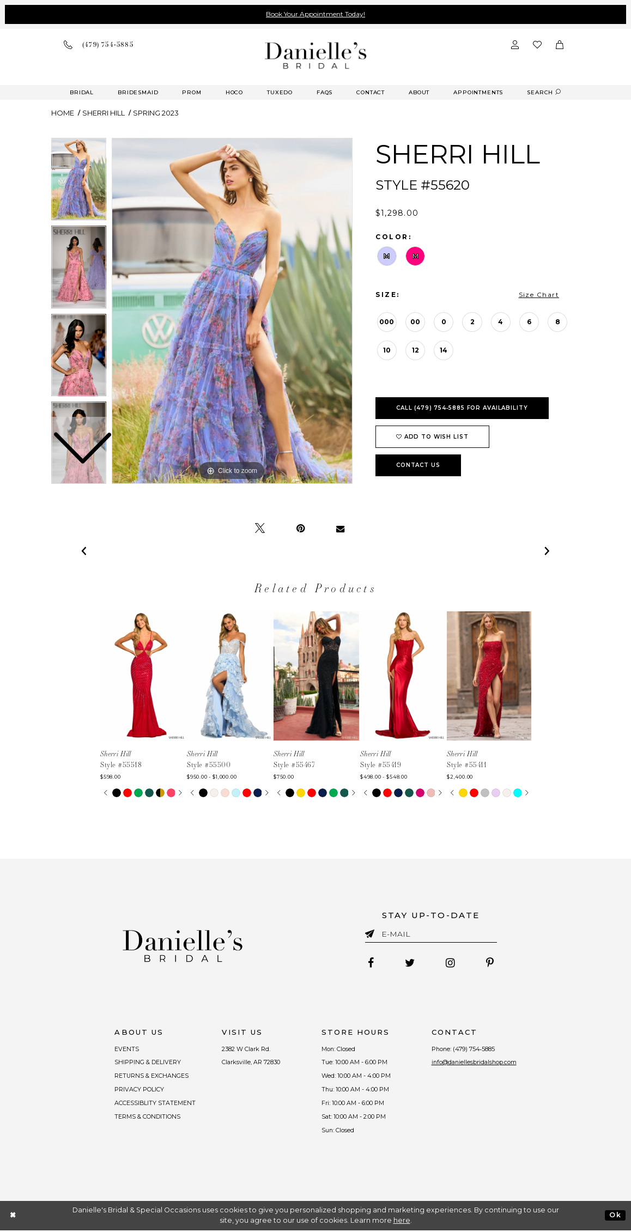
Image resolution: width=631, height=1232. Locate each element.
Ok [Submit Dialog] (615, 1217)
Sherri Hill (103, 112)
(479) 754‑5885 (474, 1049)
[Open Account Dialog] (515, 44)
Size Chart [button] (539, 294)
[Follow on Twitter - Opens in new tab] (409, 963)
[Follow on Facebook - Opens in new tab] (370, 963)
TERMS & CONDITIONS (146, 1118)
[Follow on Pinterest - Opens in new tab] (491, 963)
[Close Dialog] (13, 1217)
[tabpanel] (232, 311)
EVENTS (125, 1049)
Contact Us (418, 465)
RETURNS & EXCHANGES (150, 1077)
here (401, 1222)
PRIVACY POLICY (138, 1091)
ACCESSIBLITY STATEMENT (154, 1104)
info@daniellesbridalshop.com (474, 1063)
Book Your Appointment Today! (315, 14)
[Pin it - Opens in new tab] (300, 528)
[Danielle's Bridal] (316, 55)
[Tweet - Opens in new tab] (260, 528)
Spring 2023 (156, 112)
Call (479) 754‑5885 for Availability (462, 407)
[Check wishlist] (537, 44)
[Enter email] (431, 936)
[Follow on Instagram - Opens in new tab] (450, 963)
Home (62, 112)
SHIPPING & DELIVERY (146, 1063)
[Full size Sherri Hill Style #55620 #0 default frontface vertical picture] (232, 311)
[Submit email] (372, 932)
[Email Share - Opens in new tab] (340, 528)
